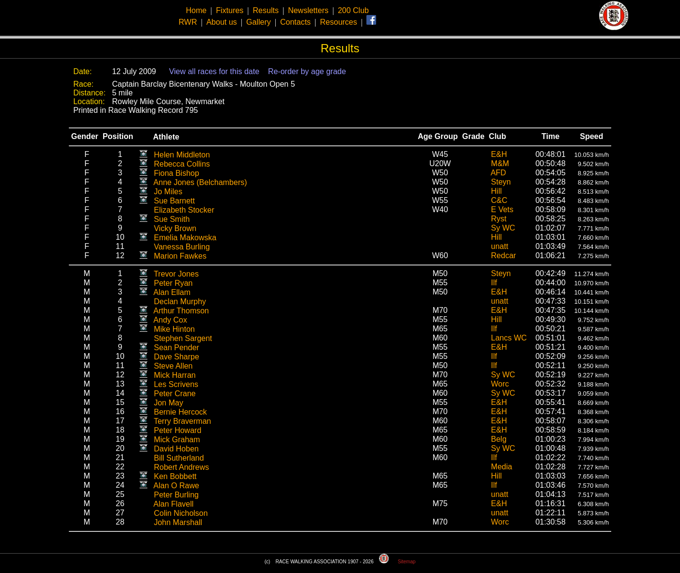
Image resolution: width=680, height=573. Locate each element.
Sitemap (407, 561)
